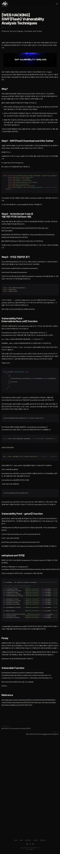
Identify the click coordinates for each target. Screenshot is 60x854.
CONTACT (28, 840)
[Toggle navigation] (57, 3)
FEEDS (36, 840)
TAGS (15, 840)
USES (21, 840)
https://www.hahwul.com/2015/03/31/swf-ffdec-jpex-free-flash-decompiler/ (32, 702)
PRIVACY (43, 840)
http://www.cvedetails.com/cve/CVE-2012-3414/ (17, 705)
